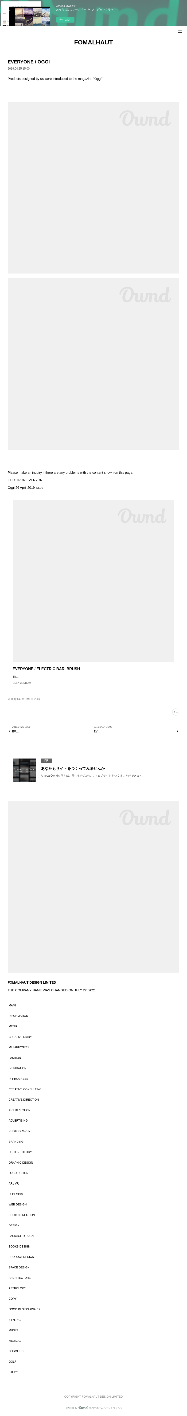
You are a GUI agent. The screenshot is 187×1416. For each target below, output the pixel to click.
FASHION (15, 1058)
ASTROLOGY (17, 1288)
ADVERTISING (18, 1120)
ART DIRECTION (20, 1110)
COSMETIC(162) (31, 699)
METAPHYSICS (19, 1047)
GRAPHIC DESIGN (21, 1162)
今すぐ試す (65, 19)
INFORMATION (18, 1015)
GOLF (12, 1361)
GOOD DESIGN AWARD (24, 1309)
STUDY (13, 1372)
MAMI (12, 1005)
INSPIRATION (18, 1068)
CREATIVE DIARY (20, 1037)
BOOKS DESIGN (19, 1246)
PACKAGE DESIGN (21, 1236)
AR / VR (14, 1183)
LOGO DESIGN (18, 1173)
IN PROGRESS (18, 1078)
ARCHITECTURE (20, 1277)
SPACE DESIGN (19, 1267)
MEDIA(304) (14, 699)
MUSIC (13, 1330)
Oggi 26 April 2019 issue (25, 487)
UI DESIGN (16, 1194)
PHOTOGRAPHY (20, 1131)
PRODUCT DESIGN (21, 1257)
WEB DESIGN (18, 1204)
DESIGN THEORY (20, 1152)
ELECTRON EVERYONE (26, 480)
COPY (13, 1298)
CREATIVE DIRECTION (24, 1099)
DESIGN (14, 1225)
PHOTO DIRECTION (22, 1215)
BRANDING (16, 1141)
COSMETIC (16, 1351)
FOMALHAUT (93, 42)
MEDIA (13, 1026)
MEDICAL (15, 1340)
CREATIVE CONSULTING (25, 1089)
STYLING (15, 1320)
